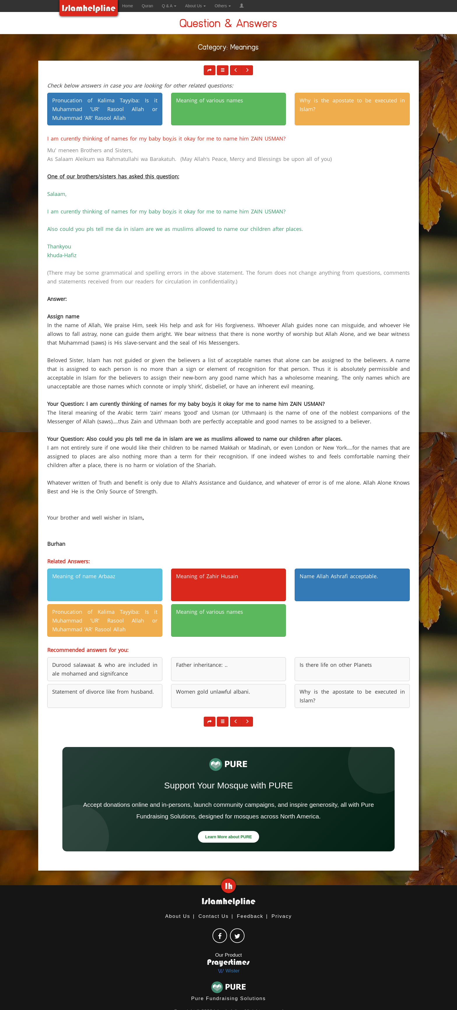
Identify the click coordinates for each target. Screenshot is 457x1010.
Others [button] (223, 5)
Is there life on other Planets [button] (336, 664)
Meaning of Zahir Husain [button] (207, 576)
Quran (147, 5)
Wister (228, 971)
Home (127, 5)
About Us (177, 916)
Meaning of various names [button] (209, 100)
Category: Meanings (228, 48)
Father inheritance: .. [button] (202, 664)
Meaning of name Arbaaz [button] (83, 576)
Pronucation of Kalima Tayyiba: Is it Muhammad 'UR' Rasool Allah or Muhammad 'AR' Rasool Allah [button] (104, 109)
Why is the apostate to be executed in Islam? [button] (352, 105)
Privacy (282, 916)
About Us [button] (195, 5)
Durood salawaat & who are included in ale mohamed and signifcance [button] (104, 669)
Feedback (250, 916)
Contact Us (213, 916)
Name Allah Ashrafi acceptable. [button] (339, 576)
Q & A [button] (169, 5)
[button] (241, 6)
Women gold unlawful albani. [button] (213, 691)
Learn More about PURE (228, 836)
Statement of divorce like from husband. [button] (103, 691)
